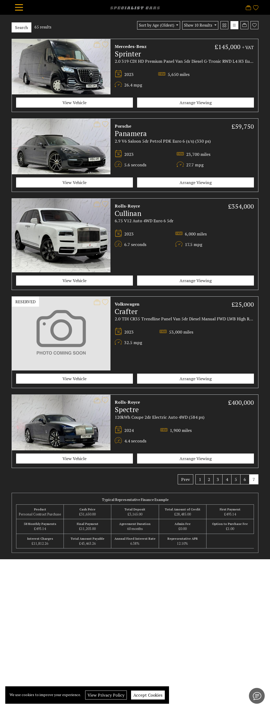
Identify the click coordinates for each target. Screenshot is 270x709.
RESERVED (25, 302)
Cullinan (128, 213)
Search (21, 27)
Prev (185, 479)
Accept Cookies (147, 695)
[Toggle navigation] (19, 7)
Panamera (131, 133)
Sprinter (128, 54)
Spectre (127, 409)
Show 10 (198, 25)
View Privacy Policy (106, 695)
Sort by (157, 25)
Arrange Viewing (196, 102)
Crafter (126, 311)
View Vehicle (74, 102)
